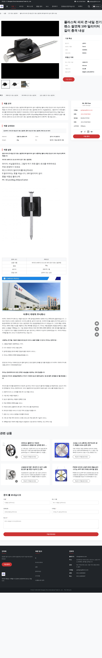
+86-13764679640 (85, 114)
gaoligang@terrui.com (94, 1)
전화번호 (5, 508)
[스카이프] (97, 329)
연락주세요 (38, 572)
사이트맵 (37, 577)
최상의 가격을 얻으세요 (29, 456)
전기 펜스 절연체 (12, 13)
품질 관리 (39, 6)
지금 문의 (86, 136)
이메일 (54, 508)
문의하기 (55, 6)
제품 (12, 6)
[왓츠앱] (97, 334)
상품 (5, 13)
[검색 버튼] (88, 6)
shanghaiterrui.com (81, 558)
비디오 (21, 6)
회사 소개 (30, 6)
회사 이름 (54, 499)
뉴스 (47, 6)
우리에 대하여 (39, 563)
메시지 (5, 518)
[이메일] (97, 323)
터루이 (80, 6)
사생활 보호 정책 (39, 581)
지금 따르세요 (51, 535)
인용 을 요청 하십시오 (68, 6)
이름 (5, 499)
